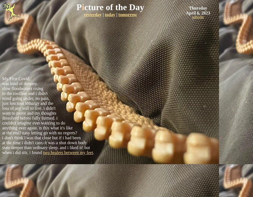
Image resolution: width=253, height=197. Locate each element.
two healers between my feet (68, 152)
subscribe (198, 17)
